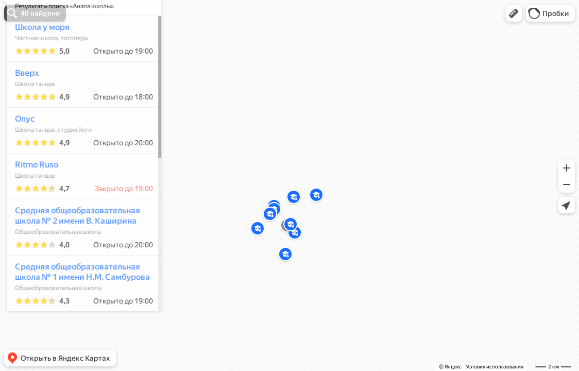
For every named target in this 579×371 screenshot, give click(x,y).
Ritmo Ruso (32, 195)
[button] (513, 13)
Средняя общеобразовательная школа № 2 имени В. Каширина (72, 246)
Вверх (22, 103)
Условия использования (494, 366)
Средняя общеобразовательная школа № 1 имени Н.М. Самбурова (77, 302)
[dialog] (79, 184)
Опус (20, 149)
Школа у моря (37, 57)
